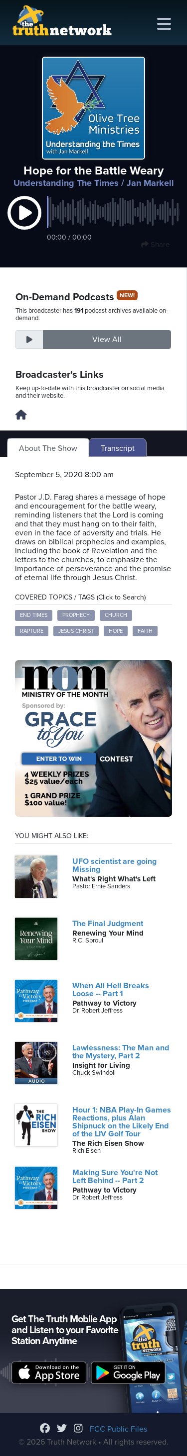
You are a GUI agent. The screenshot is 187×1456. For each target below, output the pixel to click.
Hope (116, 631)
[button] (24, 223)
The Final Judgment (107, 924)
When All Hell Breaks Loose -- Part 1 (110, 990)
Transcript (118, 448)
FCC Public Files (118, 1429)
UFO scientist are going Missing (114, 865)
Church (116, 615)
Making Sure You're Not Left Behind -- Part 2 (115, 1177)
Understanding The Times (66, 182)
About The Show (48, 448)
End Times (33, 615)
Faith (145, 631)
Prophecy (76, 615)
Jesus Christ (76, 631)
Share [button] (155, 244)
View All (107, 339)
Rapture (31, 631)
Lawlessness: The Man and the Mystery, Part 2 (120, 1052)
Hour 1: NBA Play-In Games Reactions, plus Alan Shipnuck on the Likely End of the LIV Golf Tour (121, 1122)
